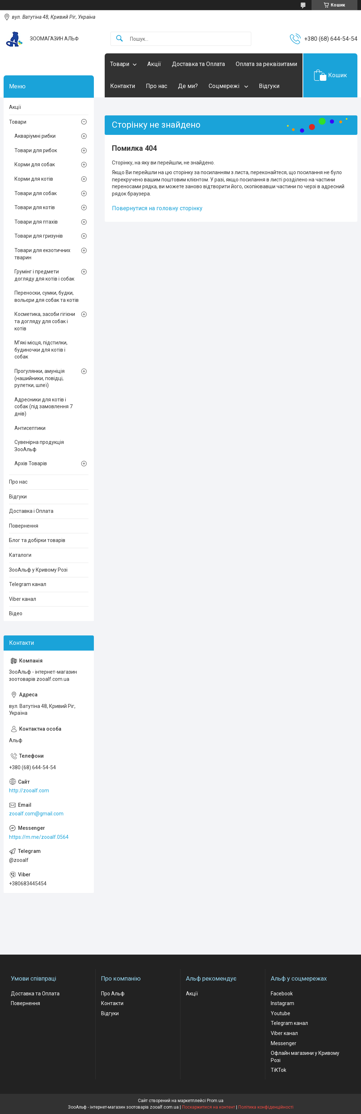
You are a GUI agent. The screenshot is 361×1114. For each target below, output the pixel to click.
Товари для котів (34, 207)
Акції (154, 64)
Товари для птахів (36, 222)
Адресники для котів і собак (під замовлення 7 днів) (43, 407)
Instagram (282, 1003)
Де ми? (188, 86)
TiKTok (278, 1070)
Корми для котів (33, 179)
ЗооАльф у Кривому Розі (38, 570)
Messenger (283, 1043)
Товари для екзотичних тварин (42, 253)
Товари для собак (35, 193)
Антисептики (29, 428)
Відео (15, 613)
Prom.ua (215, 1100)
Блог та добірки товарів (37, 540)
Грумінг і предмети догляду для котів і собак (44, 275)
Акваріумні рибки (35, 136)
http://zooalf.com (29, 790)
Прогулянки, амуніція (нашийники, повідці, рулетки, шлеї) (39, 378)
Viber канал (22, 599)
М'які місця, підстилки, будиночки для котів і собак (41, 350)
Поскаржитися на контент (208, 1107)
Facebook (282, 993)
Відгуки (269, 86)
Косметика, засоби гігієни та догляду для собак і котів (44, 321)
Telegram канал (27, 584)
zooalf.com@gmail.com (36, 813)
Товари (119, 64)
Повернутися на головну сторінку (157, 208)
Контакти (122, 86)
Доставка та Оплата (198, 64)
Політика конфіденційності (265, 1107)
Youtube (280, 1013)
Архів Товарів (30, 463)
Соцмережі (225, 86)
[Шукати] (119, 38)
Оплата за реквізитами (266, 64)
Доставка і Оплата (31, 511)
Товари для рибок (35, 150)
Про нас (156, 86)
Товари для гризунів (38, 236)
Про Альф (113, 993)
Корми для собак (34, 164)
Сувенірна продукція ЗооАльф (39, 445)
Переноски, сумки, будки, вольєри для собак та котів (46, 296)
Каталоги (20, 555)
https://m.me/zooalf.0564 (39, 837)
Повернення (23, 526)
